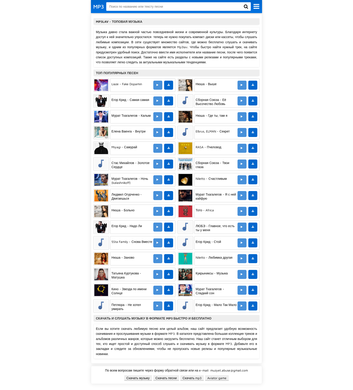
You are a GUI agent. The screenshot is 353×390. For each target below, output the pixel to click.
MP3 (98, 6)
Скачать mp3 (192, 378)
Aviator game (216, 378)
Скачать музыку (138, 378)
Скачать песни (166, 378)
